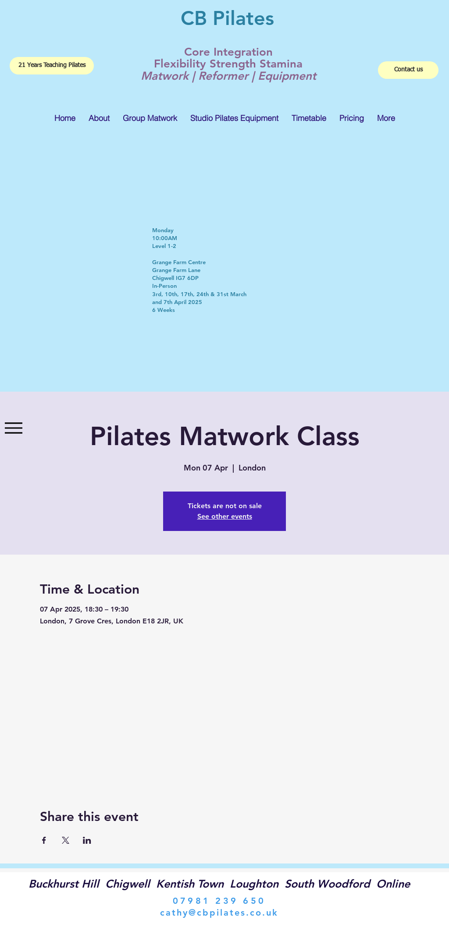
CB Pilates (227, 18)
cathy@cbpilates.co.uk (219, 912)
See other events (224, 516)
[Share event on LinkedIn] (87, 840)
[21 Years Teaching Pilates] (52, 65)
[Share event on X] (65, 840)
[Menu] (13, 428)
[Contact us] (408, 70)
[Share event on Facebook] (44, 840)
